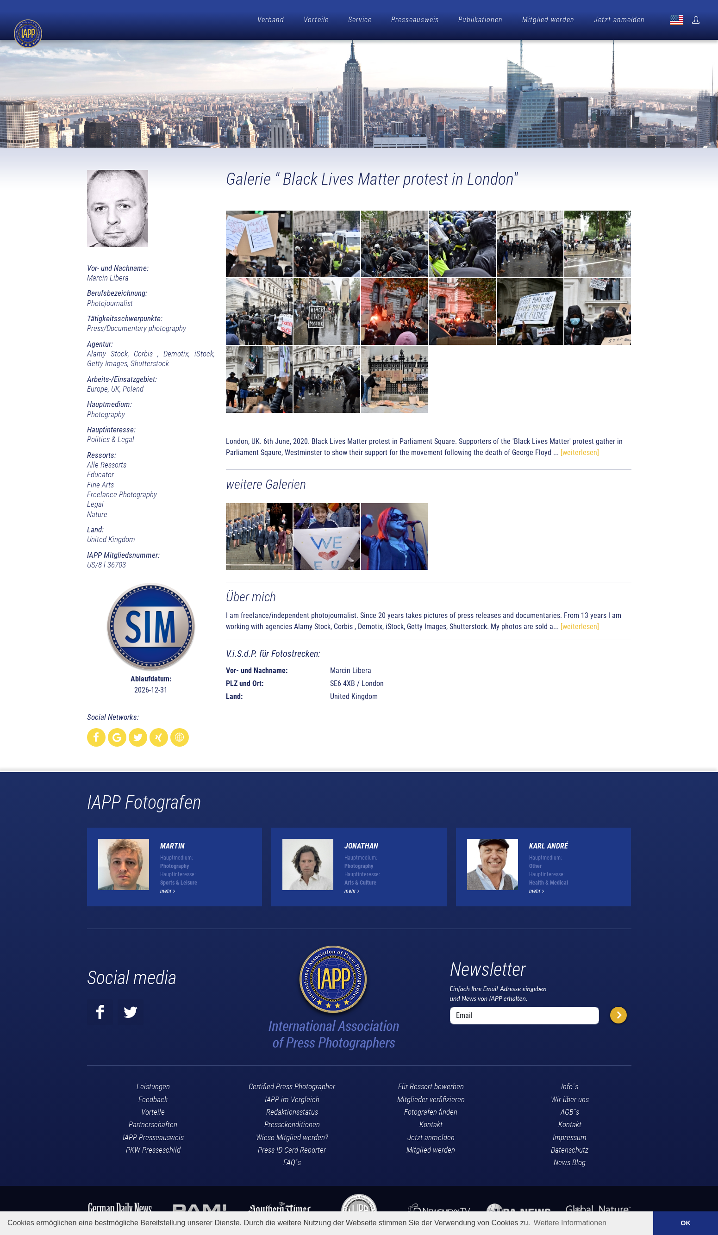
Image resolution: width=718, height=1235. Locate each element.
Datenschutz (569, 1147)
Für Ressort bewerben (431, 1084)
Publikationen (480, 19)
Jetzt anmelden (619, 19)
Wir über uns (570, 1097)
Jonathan (361, 843)
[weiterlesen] (580, 450)
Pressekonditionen (292, 1122)
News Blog (570, 1160)
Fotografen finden (430, 1109)
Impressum (570, 1135)
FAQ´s (292, 1160)
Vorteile (316, 19)
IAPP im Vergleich (292, 1097)
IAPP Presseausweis (153, 1135)
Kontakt (431, 1122)
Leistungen (153, 1084)
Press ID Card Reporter (292, 1147)
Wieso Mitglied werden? (292, 1135)
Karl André (548, 843)
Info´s (569, 1084)
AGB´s (570, 1109)
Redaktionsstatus (292, 1109)
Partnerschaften (153, 1122)
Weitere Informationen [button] (570, 1223)
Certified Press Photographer (292, 1084)
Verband (270, 19)
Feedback (153, 1097)
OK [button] (686, 1223)
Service (360, 19)
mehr (167, 889)
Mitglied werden (548, 19)
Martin (172, 843)
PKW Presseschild (153, 1147)
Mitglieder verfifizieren (431, 1097)
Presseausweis (415, 19)
